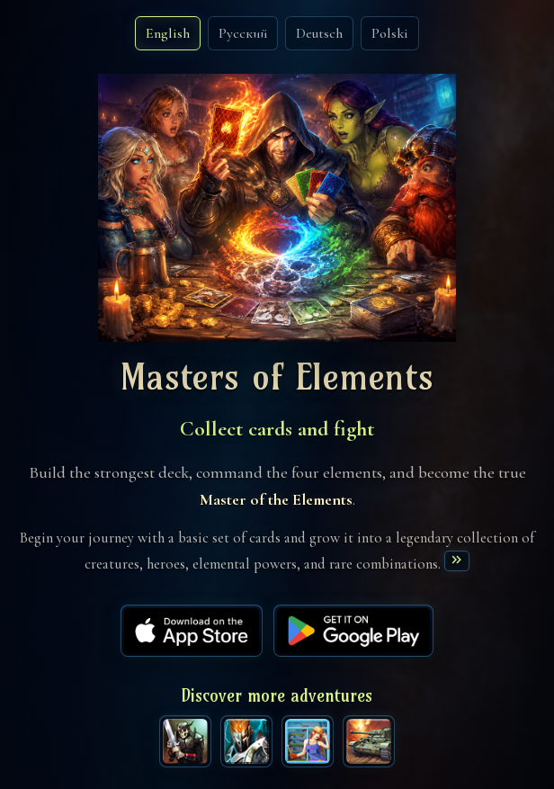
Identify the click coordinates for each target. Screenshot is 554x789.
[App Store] (192, 631)
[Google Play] (353, 631)
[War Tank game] (369, 741)
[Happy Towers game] (307, 741)
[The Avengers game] (185, 741)
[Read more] (456, 561)
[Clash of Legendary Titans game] (246, 741)
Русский (243, 33)
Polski (389, 33)
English (168, 33)
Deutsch (319, 33)
